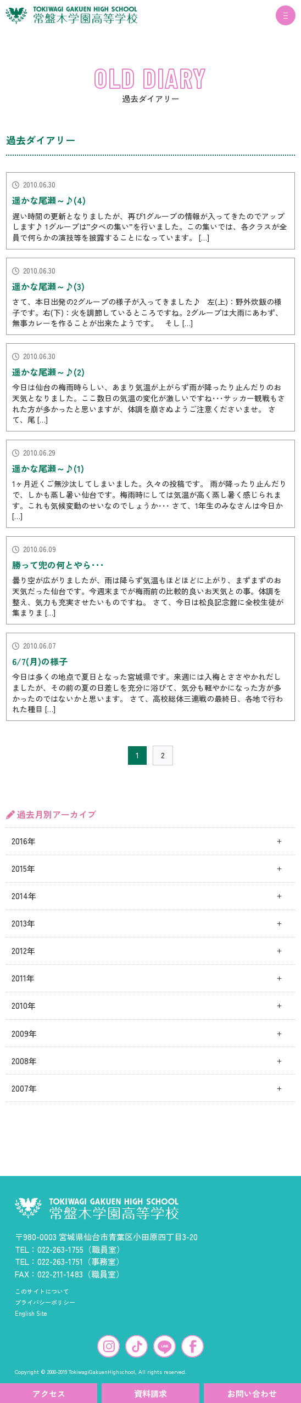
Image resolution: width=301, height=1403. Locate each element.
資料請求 (150, 1393)
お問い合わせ (252, 1393)
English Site (31, 1313)
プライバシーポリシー (45, 1302)
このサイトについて (42, 1291)
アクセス (48, 1393)
